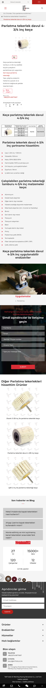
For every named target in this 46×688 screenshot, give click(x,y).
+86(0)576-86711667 (10, 97)
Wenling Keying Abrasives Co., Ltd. (25, 677)
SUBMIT (23, 367)
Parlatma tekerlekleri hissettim (15, 16)
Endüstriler (8, 630)
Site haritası (16, 682)
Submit (7, 612)
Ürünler (9, 13)
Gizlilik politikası (28, 682)
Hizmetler (7, 635)
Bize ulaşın (6, 91)
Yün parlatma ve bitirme (21, 13)
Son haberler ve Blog (23, 501)
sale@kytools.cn (15, 661)
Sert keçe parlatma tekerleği (10, 74)
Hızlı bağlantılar (11, 641)
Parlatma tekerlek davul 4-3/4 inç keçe (17, 19)
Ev (4, 13)
